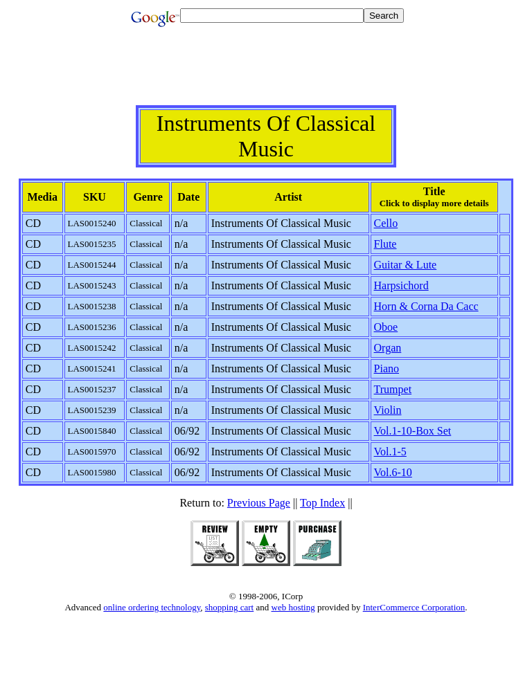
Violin (388, 410)
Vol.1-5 (390, 451)
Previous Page (258, 503)
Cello (386, 223)
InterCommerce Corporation (414, 607)
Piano (386, 368)
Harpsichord (401, 285)
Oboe (386, 327)
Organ (388, 348)
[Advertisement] (266, 74)
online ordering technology (151, 607)
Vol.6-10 (393, 472)
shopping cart (229, 607)
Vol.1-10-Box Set (413, 431)
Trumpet (393, 389)
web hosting (293, 607)
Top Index (322, 503)
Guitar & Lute (405, 265)
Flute (385, 244)
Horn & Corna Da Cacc (426, 306)
